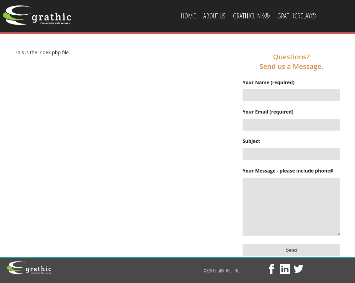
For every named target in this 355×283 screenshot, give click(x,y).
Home (188, 15)
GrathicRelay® (296, 15)
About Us (214, 15)
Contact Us (194, 48)
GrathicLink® (251, 15)
